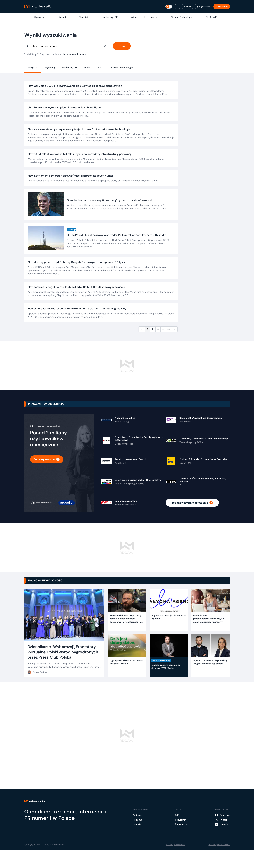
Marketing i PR (69, 67)
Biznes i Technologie (122, 67)
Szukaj (121, 46)
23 (168, 329)
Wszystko (33, 67)
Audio (101, 67)
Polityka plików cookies (219, 844)
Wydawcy (50, 67)
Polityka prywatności (175, 844)
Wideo (87, 67)
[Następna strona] (174, 329)
